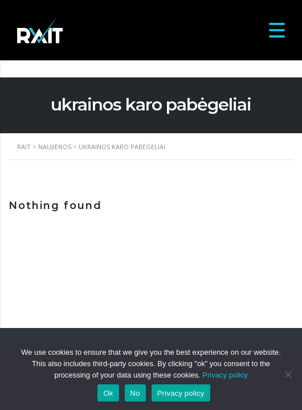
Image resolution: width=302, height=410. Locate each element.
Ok (108, 393)
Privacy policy (224, 375)
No (135, 393)
